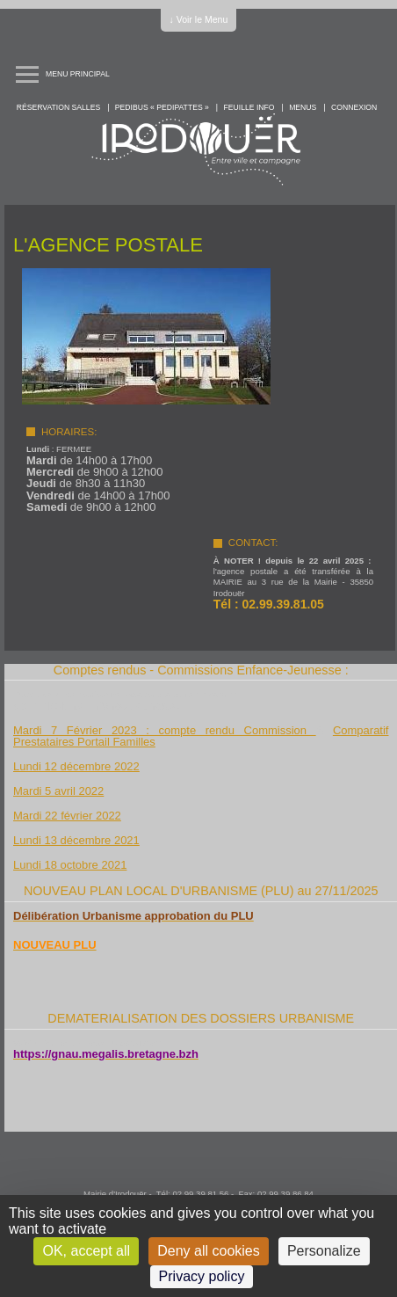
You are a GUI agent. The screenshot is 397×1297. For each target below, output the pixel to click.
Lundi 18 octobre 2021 (69, 864)
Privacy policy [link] (202, 1276)
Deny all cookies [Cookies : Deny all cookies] (208, 1250)
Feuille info (249, 107)
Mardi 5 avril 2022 (58, 791)
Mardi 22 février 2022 (67, 815)
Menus (302, 107)
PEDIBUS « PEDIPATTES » (162, 107)
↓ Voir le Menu (199, 19)
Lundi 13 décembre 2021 (76, 840)
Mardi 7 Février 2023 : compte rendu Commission (164, 730)
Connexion (354, 107)
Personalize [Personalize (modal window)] (324, 1250)
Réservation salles (58, 107)
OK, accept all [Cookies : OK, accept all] (86, 1250)
